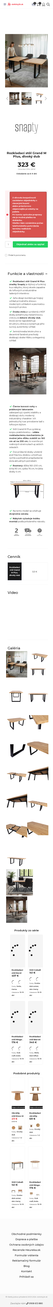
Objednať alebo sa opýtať (30, 244)
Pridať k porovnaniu (15, 255)
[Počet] (8, 244)
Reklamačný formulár (26, 1260)
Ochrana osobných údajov (26, 1244)
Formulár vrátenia (26, 1255)
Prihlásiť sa (26, 1276)
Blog (26, 1266)
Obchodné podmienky (26, 1234)
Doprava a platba (26, 1239)
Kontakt (26, 1271)
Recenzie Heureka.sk (26, 1249)
